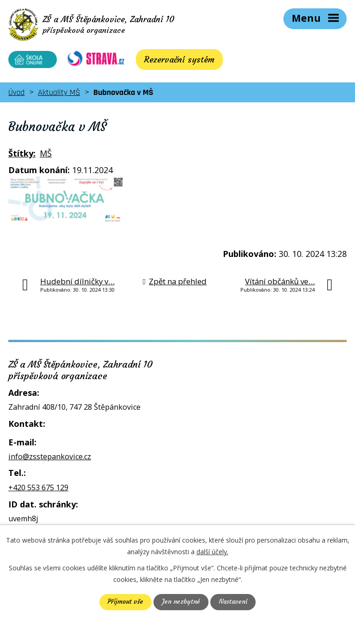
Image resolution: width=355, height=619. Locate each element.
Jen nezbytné (180, 602)
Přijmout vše (125, 602)
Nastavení (233, 602)
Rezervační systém (173, 62)
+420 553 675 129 (38, 490)
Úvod (16, 95)
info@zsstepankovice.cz (49, 459)
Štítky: (22, 156)
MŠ (46, 156)
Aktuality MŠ (59, 95)
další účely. (212, 551)
